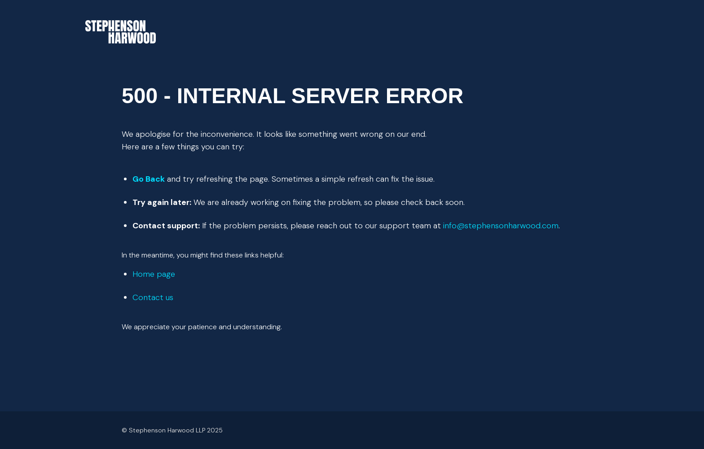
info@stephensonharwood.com (501, 225)
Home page (153, 274)
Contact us (152, 297)
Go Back (148, 179)
